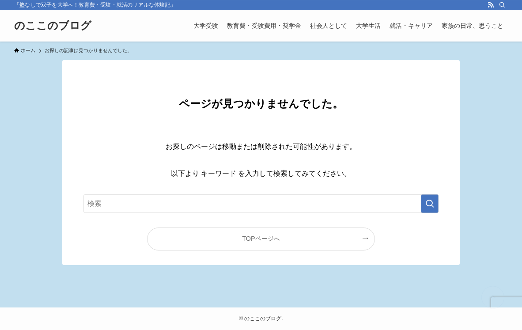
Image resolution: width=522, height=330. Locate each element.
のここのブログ (52, 25)
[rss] (490, 5)
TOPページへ (261, 238)
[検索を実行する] (430, 203)
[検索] (502, 5)
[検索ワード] (261, 203)
